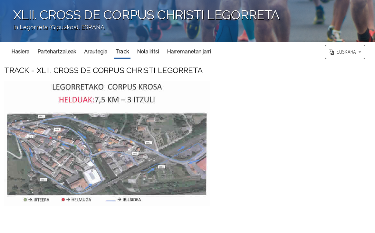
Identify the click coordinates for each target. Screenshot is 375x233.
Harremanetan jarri (189, 52)
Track (122, 52)
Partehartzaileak (56, 52)
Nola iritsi (148, 52)
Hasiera (20, 52)
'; (187, 21)
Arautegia (95, 52)
